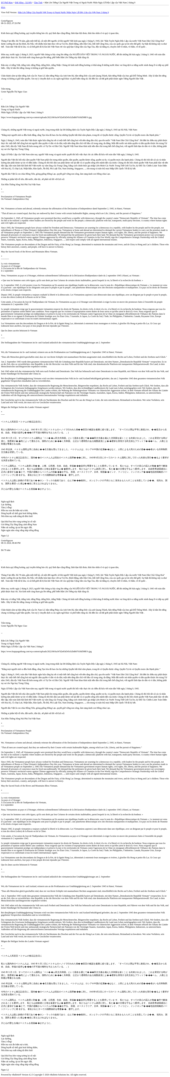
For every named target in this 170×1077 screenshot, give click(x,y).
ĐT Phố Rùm (7, 2)
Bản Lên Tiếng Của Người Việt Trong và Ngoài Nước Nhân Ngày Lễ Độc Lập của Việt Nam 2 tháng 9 (63, 12)
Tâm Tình (38, 2)
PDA (3, 7)
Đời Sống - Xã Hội (23, 2)
